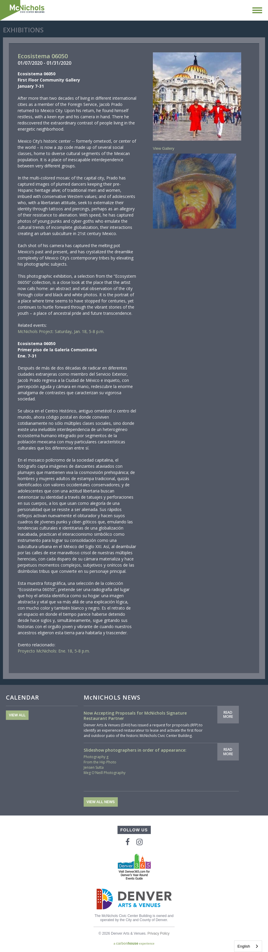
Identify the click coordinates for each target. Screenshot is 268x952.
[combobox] (248, 946)
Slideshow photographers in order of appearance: (135, 750)
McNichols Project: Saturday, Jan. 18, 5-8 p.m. (61, 331)
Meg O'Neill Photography (104, 772)
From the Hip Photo (100, 762)
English (243, 946)
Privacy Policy (159, 933)
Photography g (96, 756)
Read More (228, 714)
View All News (101, 802)
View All (17, 715)
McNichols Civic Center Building (22, 10)
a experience (134, 943)
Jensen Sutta (94, 767)
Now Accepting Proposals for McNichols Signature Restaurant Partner (135, 715)
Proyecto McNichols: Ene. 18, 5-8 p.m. (54, 651)
